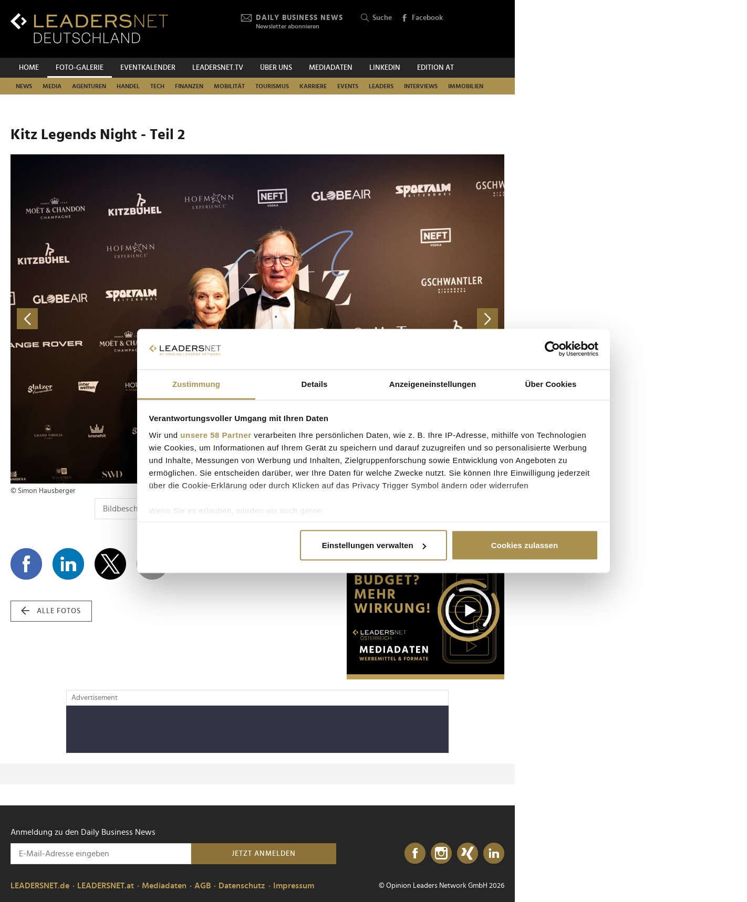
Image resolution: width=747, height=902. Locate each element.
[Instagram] (441, 853)
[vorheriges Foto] (134, 319)
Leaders (381, 86)
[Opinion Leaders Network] (479, 29)
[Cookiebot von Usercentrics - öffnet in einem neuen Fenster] (552, 349)
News (24, 86)
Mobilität (229, 86)
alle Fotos (51, 611)
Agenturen (89, 86)
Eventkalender (147, 67)
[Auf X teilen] (110, 564)
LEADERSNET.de (40, 886)
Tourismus (272, 86)
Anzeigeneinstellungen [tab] (432, 383)
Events (347, 86)
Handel (128, 86)
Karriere (313, 86)
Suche (376, 18)
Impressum (293, 886)
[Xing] (467, 853)
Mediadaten (330, 67)
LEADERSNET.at (105, 886)
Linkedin (384, 67)
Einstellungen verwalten (374, 545)
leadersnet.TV (217, 67)
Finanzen (189, 86)
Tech (157, 86)
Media (52, 86)
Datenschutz (242, 886)
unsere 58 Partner (215, 434)
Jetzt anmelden (264, 853)
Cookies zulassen (524, 545)
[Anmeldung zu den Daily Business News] (101, 853)
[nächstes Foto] (380, 319)
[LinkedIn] (493, 853)
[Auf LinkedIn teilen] (68, 564)
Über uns (276, 67)
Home (29, 67)
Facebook (422, 18)
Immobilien (465, 86)
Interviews (421, 86)
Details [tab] (315, 383)
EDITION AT (435, 67)
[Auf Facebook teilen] (26, 564)
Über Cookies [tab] (551, 383)
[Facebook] (415, 853)
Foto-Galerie (79, 67)
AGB (202, 886)
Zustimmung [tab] (196, 383)
